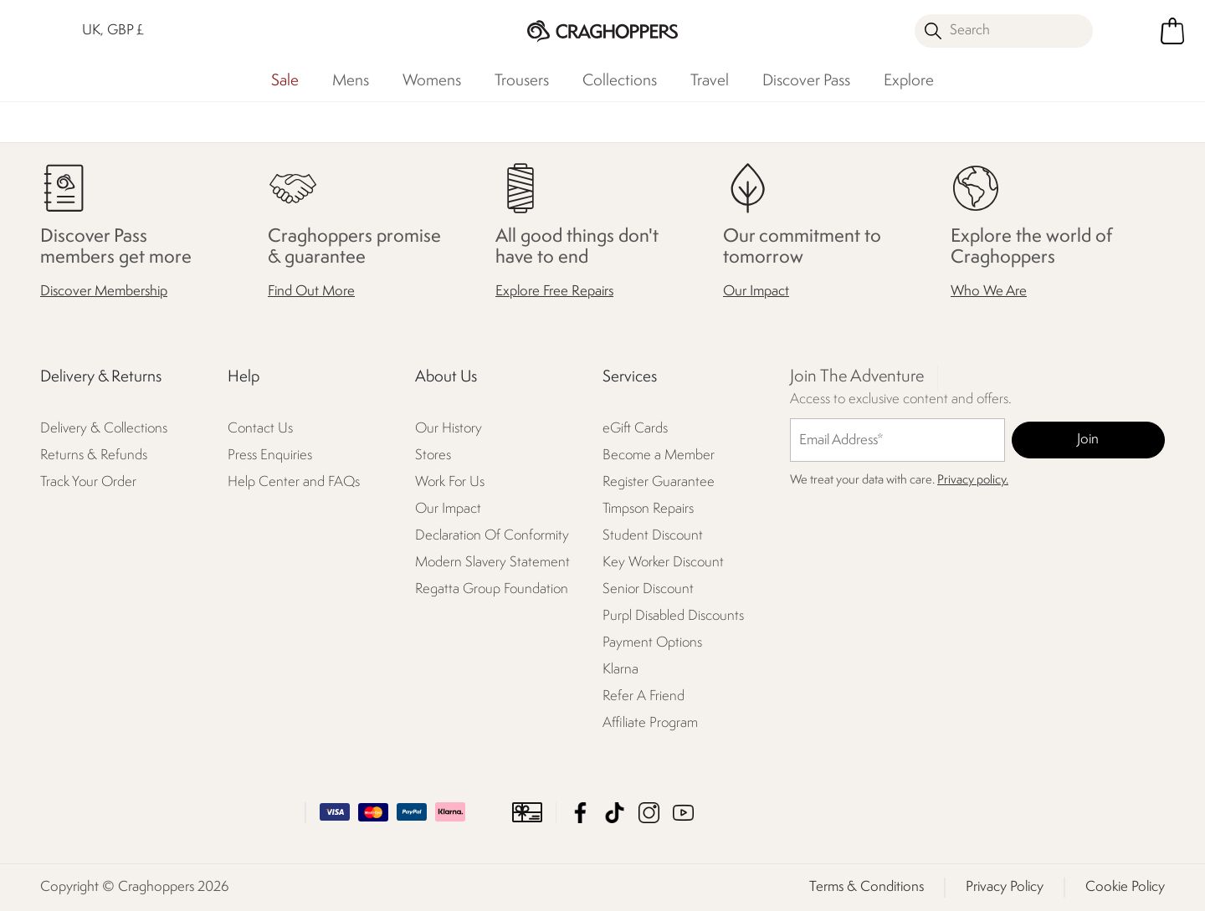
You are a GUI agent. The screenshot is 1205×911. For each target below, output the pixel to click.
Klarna (620, 670)
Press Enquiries (270, 455)
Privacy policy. (972, 480)
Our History (448, 429)
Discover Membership (103, 291)
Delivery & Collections (103, 429)
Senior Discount (648, 589)
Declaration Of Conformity (492, 536)
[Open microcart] (1172, 31)
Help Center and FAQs (294, 482)
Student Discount (652, 536)
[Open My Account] (1129, 31)
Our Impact (756, 291)
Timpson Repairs (648, 509)
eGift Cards (635, 429)
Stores (433, 455)
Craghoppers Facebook (580, 812)
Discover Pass (806, 81)
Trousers (522, 81)
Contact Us (260, 429)
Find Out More (311, 291)
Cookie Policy (1125, 887)
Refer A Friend (643, 696)
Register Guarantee (658, 482)
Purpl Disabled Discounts (673, 616)
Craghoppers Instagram (648, 812)
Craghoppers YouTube (683, 812)
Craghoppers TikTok (614, 812)
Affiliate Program (650, 723)
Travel (709, 81)
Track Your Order (88, 482)
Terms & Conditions (866, 887)
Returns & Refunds (93, 455)
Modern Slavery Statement (492, 562)
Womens (432, 81)
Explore (909, 81)
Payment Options (652, 643)
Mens (350, 81)
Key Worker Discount (663, 562)
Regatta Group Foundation (491, 589)
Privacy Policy (1004, 887)
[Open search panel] (1004, 31)
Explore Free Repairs (554, 291)
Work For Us (450, 482)
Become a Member (658, 455)
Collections (619, 81)
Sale (285, 81)
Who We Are (989, 291)
